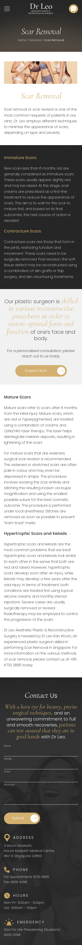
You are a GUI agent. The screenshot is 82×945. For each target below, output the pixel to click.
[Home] (40, 8)
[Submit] (22, 818)
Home (22, 40)
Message (9, 784)
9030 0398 (12, 934)
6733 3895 (41, 877)
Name (7, 745)
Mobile (8, 758)
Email (7, 771)
